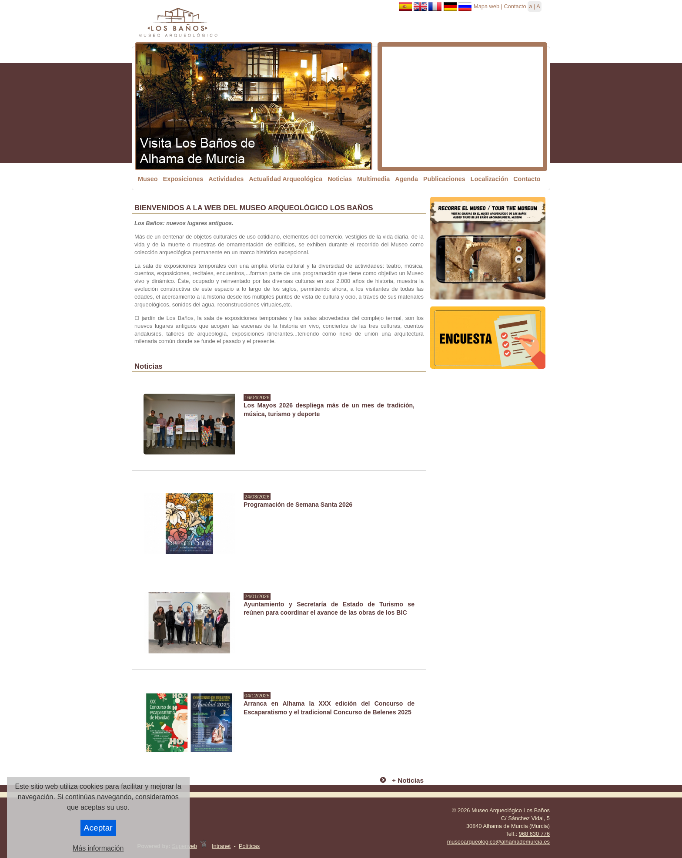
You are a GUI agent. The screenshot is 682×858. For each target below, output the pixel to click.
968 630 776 (534, 834)
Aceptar (98, 827)
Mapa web (486, 6)
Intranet (221, 846)
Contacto (515, 6)
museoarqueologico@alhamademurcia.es (498, 841)
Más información (98, 848)
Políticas (249, 846)
